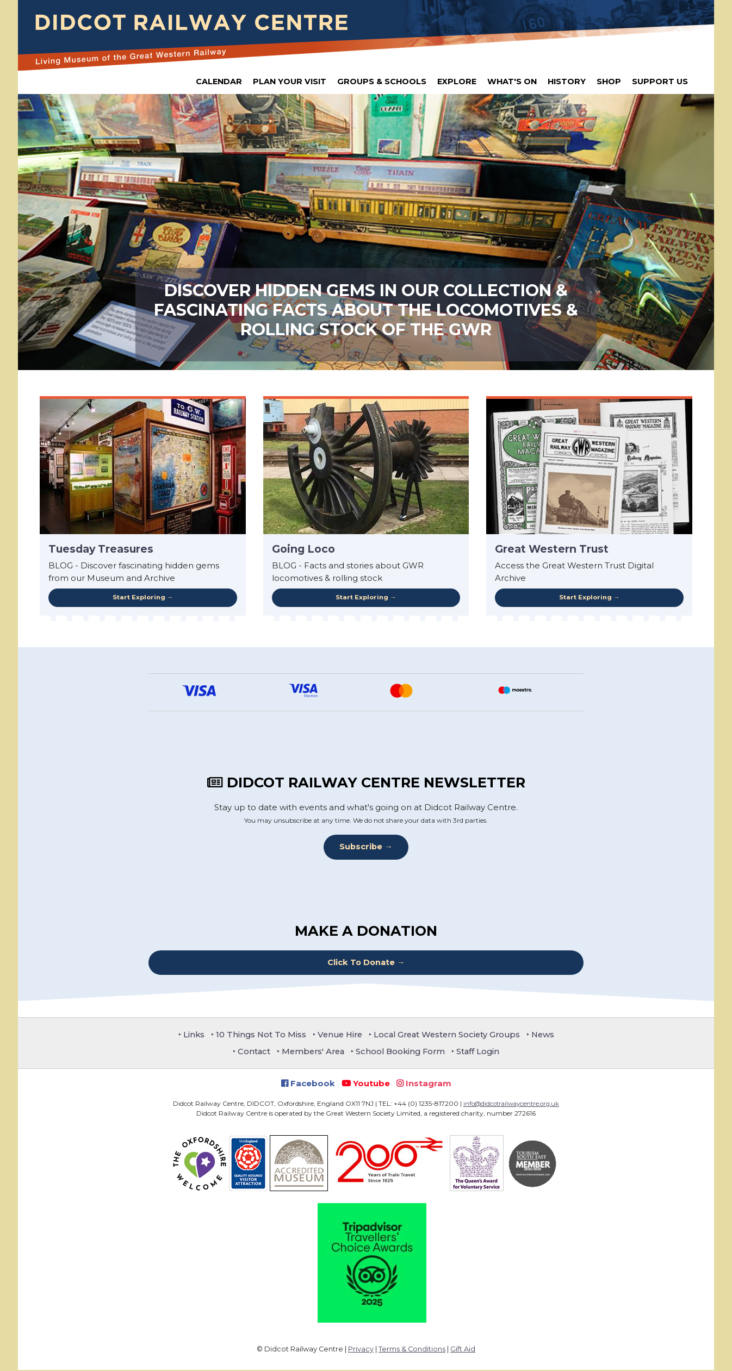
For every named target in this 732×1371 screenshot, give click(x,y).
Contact (249, 1052)
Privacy (361, 1350)
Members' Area (311, 1052)
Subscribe (361, 847)
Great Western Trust (552, 548)
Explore (456, 81)
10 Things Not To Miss (255, 1035)
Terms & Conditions (412, 1350)
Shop (609, 81)
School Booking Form (402, 1052)
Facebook (308, 1084)
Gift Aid (462, 1350)
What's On (512, 81)
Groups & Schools (381, 81)
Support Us (660, 81)
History (567, 81)
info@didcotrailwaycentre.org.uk (511, 1104)
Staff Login (483, 1052)
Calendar (219, 81)
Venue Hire (337, 1035)
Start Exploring (138, 597)
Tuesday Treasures (100, 548)
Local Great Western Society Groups (449, 1035)
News (549, 1035)
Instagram (423, 1084)
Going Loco (303, 548)
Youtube (366, 1084)
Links (187, 1035)
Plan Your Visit (289, 81)
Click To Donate (360, 963)
